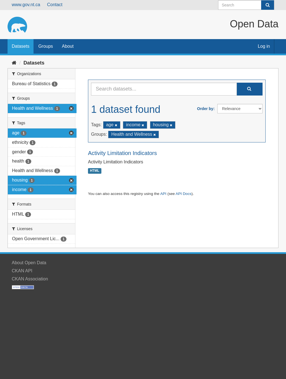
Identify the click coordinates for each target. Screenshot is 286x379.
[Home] (14, 63)
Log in (264, 46)
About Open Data (29, 262)
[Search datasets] (246, 5)
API (163, 194)
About (68, 46)
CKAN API (22, 270)
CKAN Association (30, 278)
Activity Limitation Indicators (122, 153)
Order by (205, 108)
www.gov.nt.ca (26, 4)
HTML (94, 171)
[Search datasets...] (164, 89)
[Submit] (267, 5)
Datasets (20, 46)
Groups (45, 46)
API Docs (184, 194)
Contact (54, 4)
